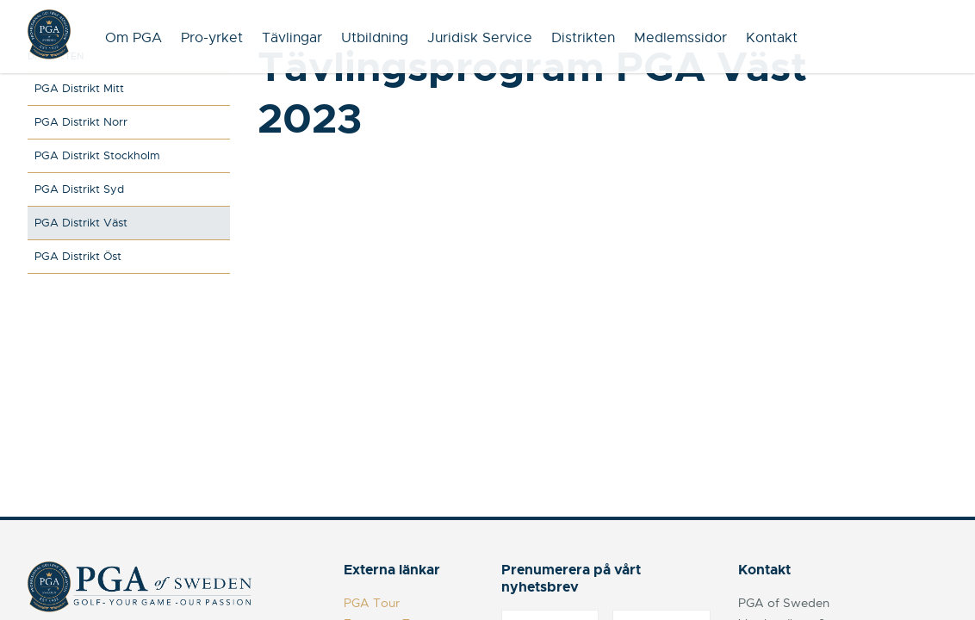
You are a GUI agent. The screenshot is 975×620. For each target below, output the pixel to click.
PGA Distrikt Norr (80, 122)
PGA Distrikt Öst (77, 256)
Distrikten (583, 37)
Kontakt (772, 37)
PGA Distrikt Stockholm (97, 155)
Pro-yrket (212, 37)
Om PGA (133, 37)
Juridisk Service (479, 37)
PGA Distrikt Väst (80, 222)
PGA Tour (372, 603)
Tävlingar (292, 37)
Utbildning (374, 37)
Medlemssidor (680, 37)
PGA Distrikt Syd (79, 189)
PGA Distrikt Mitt (79, 88)
